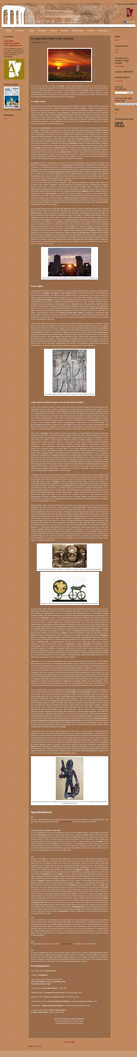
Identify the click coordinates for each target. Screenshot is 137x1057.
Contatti (91, 30)
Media (117, 40)
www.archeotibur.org (65, 822)
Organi (31, 30)
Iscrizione (42, 30)
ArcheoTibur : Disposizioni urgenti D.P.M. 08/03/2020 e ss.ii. (13, 43)
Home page (70, 1042)
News (116, 52)
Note (5, 118)
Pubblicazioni (77, 30)
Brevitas (64, 30)
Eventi (117, 49)
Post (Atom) (38, 1046)
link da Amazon (119, 66)
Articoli (54, 30)
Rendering (102, 30)
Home (8, 30)
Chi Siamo (20, 30)
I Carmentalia (119, 81)
